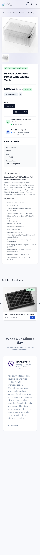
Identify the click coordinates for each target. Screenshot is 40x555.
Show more (13, 425)
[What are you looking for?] (31, 4)
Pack (6, 102)
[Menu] (36, 4)
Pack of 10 (9, 106)
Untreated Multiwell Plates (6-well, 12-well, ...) (20, 13)
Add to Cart (21, 112)
